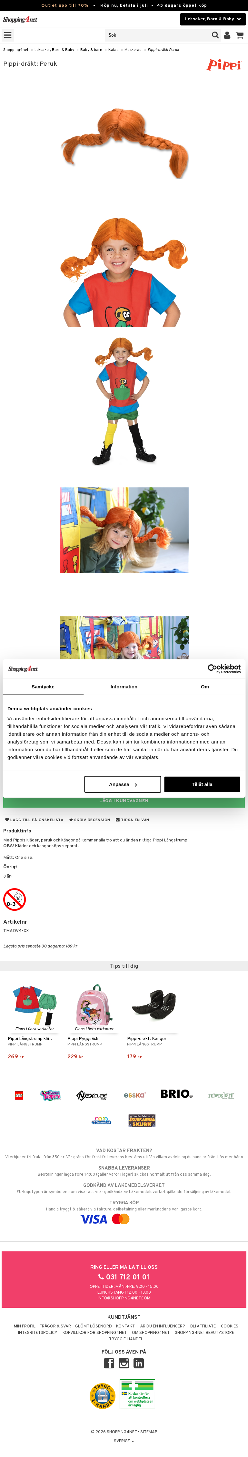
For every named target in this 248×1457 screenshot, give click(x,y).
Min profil (24, 1326)
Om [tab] (205, 686)
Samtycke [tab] (43, 686)
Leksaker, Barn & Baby (54, 50)
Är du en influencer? (162, 1326)
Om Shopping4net (151, 1333)
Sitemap (148, 1432)
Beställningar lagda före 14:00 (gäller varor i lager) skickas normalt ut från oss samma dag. (124, 1171)
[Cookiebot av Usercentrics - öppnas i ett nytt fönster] (212, 669)
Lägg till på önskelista (34, 820)
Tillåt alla (202, 784)
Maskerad (133, 50)
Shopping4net (15, 50)
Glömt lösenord (93, 1326)
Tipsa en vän (132, 820)
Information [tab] (124, 686)
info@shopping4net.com (124, 1298)
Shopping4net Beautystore (204, 1333)
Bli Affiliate (203, 1326)
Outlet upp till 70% (64, 5)
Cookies (229, 1326)
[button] (239, 35)
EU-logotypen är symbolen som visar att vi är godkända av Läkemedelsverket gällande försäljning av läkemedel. (124, 1188)
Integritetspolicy (37, 1333)
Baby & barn (91, 50)
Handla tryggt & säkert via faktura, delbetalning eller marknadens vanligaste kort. (124, 1211)
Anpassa (123, 784)
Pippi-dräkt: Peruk (163, 50)
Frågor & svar (55, 1326)
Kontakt (125, 1326)
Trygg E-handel (126, 1339)
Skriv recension (89, 820)
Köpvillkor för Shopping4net (95, 1333)
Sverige (124, 1441)
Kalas (113, 50)
